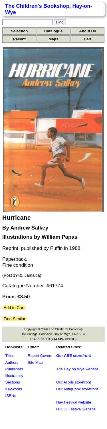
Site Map (35, 362)
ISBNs (10, 396)
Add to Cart (14, 307)
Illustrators (14, 375)
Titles (9, 355)
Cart (88, 39)
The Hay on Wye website (77, 369)
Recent (19, 39)
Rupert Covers (40, 355)
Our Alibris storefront (73, 382)
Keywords (13, 389)
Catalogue (53, 31)
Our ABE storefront (73, 355)
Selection (19, 31)
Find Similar (14, 319)
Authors (12, 362)
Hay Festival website (73, 402)
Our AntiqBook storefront (77, 389)
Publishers (14, 369)
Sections (12, 382)
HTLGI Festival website (76, 409)
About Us (87, 31)
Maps (53, 39)
